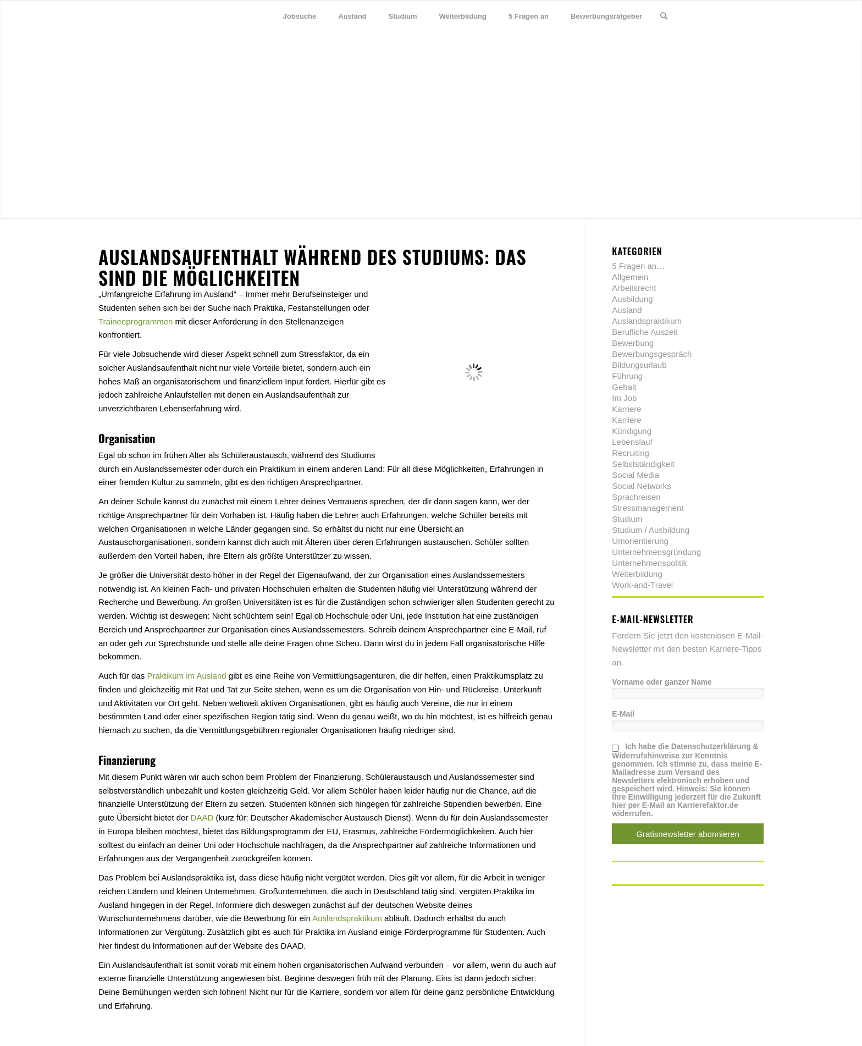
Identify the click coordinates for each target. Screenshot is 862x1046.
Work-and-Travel (642, 585)
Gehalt (624, 387)
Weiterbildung (637, 574)
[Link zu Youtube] (755, 16)
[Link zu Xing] (739, 16)
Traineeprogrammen (135, 321)
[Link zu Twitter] (706, 16)
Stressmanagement (647, 508)
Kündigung (631, 431)
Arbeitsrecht (634, 288)
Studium (627, 519)
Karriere (626, 409)
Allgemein (630, 277)
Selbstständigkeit (643, 464)
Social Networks (641, 486)
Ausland (627, 310)
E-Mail (623, 714)
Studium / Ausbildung (650, 530)
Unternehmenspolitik (649, 563)
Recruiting (630, 453)
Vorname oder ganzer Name (661, 682)
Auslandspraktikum (347, 918)
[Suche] (664, 16)
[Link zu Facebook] (722, 16)
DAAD (202, 817)
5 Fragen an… (638, 266)
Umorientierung (640, 541)
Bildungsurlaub (639, 365)
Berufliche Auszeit (644, 332)
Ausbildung (632, 299)
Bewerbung (633, 343)
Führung (627, 376)
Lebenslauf (632, 442)
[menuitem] (300, 16)
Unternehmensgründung (656, 552)
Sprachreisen (636, 497)
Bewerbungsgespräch (652, 354)
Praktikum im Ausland (186, 675)
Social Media (635, 475)
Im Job (624, 398)
